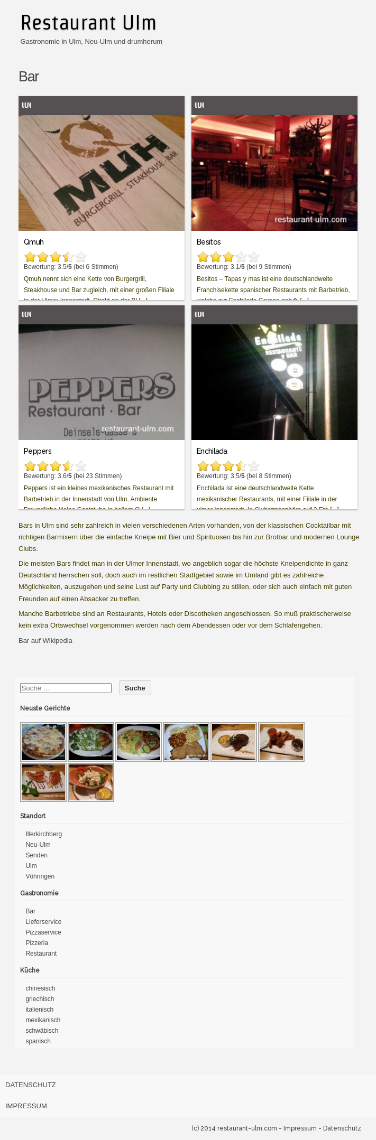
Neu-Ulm (37, 844)
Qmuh (33, 242)
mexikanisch (42, 1020)
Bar (30, 911)
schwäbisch (41, 1030)
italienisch (39, 1009)
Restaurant (41, 953)
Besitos (209, 242)
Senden (36, 855)
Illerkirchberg (43, 834)
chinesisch (40, 988)
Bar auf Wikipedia (45, 640)
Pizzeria (36, 943)
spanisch (37, 1041)
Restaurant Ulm (88, 22)
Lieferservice (43, 922)
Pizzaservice (43, 932)
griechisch (39, 999)
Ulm (26, 105)
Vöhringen (39, 876)
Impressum (26, 1106)
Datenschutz (30, 1085)
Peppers (37, 451)
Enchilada (212, 451)
